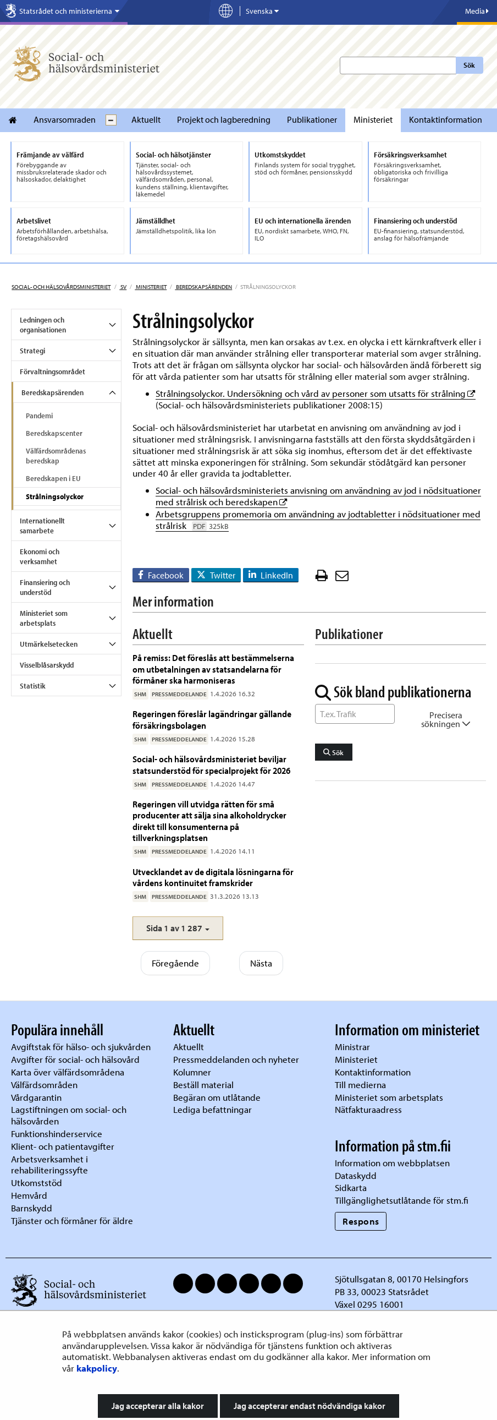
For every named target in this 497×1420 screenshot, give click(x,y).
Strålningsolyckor (55, 496)
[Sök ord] (355, 714)
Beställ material (203, 1084)
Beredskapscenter (54, 433)
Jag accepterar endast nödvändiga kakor (309, 1405)
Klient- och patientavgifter (62, 1146)
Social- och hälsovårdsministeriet (61, 287)
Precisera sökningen (446, 719)
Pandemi (39, 415)
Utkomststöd (36, 1182)
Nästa (261, 963)
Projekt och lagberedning (223, 119)
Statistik (33, 686)
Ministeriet (373, 119)
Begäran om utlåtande (217, 1097)
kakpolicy (96, 1368)
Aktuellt (146, 119)
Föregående (175, 963)
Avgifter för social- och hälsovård (75, 1059)
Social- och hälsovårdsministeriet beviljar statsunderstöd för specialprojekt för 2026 (211, 764)
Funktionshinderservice (56, 1133)
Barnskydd (31, 1208)
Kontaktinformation (445, 119)
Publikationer (312, 119)
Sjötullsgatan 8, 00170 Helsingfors (401, 1279)
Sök (469, 65)
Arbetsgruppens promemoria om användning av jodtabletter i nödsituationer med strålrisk (318, 519)
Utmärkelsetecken (49, 644)
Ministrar (352, 1046)
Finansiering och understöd (45, 587)
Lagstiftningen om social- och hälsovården (68, 1115)
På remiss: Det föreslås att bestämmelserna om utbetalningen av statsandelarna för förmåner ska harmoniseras (213, 669)
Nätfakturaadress (368, 1109)
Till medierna (360, 1084)
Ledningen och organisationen (43, 325)
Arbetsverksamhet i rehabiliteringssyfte (50, 1164)
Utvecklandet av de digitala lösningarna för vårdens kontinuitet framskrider (213, 877)
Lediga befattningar (212, 1109)
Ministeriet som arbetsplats (44, 618)
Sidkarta (351, 1187)
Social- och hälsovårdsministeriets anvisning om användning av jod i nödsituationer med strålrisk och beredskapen (318, 495)
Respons (361, 1221)
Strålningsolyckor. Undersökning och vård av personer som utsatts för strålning (316, 393)
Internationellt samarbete (42, 526)
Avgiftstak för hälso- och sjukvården (81, 1046)
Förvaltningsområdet (52, 371)
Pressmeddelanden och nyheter (236, 1059)
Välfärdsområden (44, 1084)
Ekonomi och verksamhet (39, 556)
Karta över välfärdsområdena (67, 1072)
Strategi (32, 351)
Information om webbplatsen (392, 1162)
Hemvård (29, 1195)
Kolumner (192, 1072)
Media (477, 11)
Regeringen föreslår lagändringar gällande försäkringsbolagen (211, 719)
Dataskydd (356, 1175)
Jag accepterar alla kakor (158, 1405)
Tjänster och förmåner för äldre (72, 1220)
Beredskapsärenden (203, 287)
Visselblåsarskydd (47, 665)
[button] (177, 928)
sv (122, 287)
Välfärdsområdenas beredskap (56, 456)
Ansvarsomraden (65, 119)
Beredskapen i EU (53, 478)
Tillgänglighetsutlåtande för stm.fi (401, 1200)
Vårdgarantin (36, 1097)
